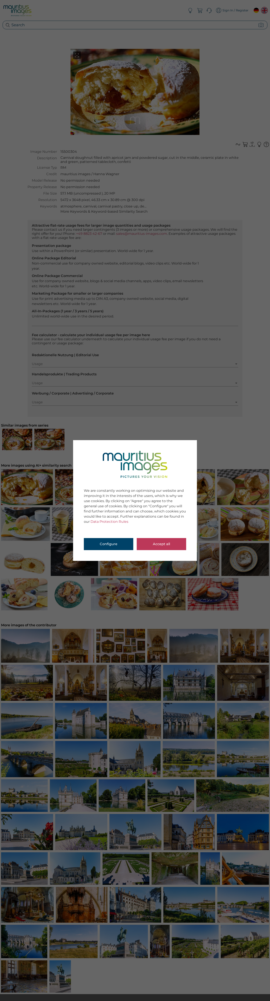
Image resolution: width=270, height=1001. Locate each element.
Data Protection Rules (109, 522)
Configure (108, 544)
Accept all (161, 544)
